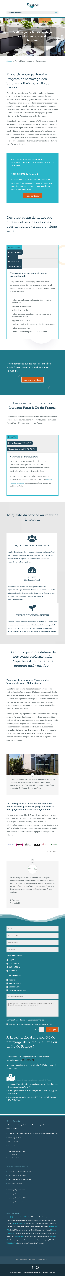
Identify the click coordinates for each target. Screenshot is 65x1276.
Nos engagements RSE (15, 1138)
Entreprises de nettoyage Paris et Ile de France (21, 1125)
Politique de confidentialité (38, 1260)
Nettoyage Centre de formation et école (21, 1194)
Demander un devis (32, 380)
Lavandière (33, 1134)
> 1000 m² (11, 970)
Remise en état (13, 983)
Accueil (9, 61)
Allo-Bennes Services (22, 1134)
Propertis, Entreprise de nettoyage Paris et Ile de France (34, 1273)
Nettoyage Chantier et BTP (16, 1198)
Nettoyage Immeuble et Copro (17, 1175)
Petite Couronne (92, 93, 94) (19, 443)
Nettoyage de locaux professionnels (19, 1179)
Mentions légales (21, 1260)
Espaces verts (13, 987)
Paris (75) (12, 437)
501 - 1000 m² (13, 967)
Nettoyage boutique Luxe (16, 1183)
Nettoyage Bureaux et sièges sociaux (19, 1171)
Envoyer (52, 1029)
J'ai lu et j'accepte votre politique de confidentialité (29, 1024)
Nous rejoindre (13, 1142)
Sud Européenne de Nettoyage (47, 1134)
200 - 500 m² (12, 963)
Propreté (11, 980)
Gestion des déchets (16, 990)
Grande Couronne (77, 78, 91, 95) (21, 449)
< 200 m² (11, 960)
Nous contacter (32, 195)
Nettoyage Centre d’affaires (17, 1202)
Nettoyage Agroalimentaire (16, 1190)
